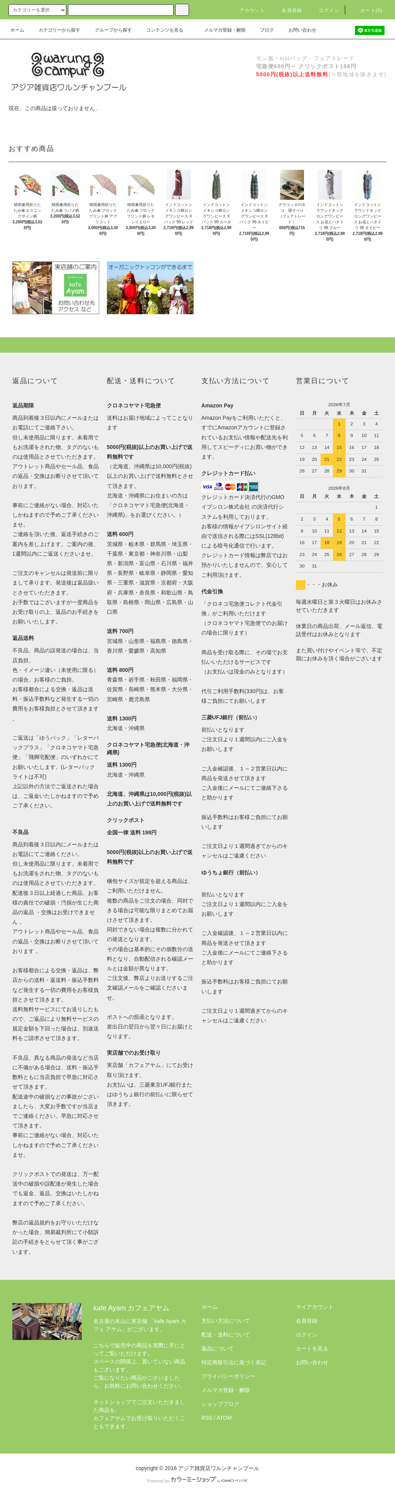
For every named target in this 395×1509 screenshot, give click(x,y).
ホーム (17, 30)
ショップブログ (220, 1404)
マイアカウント (315, 1307)
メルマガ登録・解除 (220, 30)
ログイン (324, 10)
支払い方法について (225, 1321)
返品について (217, 1348)
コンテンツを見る (160, 30)
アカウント (247, 10)
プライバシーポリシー (228, 1376)
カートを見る (312, 1348)
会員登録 (287, 10)
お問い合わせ (297, 30)
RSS (207, 1418)
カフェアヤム (144, 1065)
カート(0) (367, 10)
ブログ (262, 30)
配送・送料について (225, 1334)
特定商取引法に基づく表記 (233, 1362)
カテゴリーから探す (54, 30)
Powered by (197, 1481)
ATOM (224, 1418)
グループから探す (109, 30)
